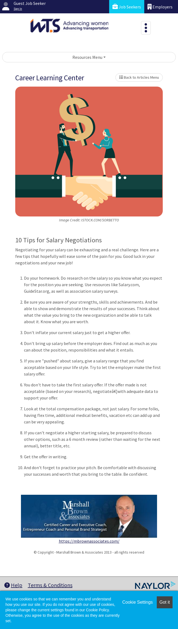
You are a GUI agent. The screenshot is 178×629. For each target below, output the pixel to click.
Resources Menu (87, 57)
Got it (164, 602)
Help (13, 585)
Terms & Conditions (50, 585)
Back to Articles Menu (139, 77)
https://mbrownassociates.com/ (89, 541)
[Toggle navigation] (146, 28)
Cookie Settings (137, 602)
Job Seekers (126, 6)
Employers (160, 6)
